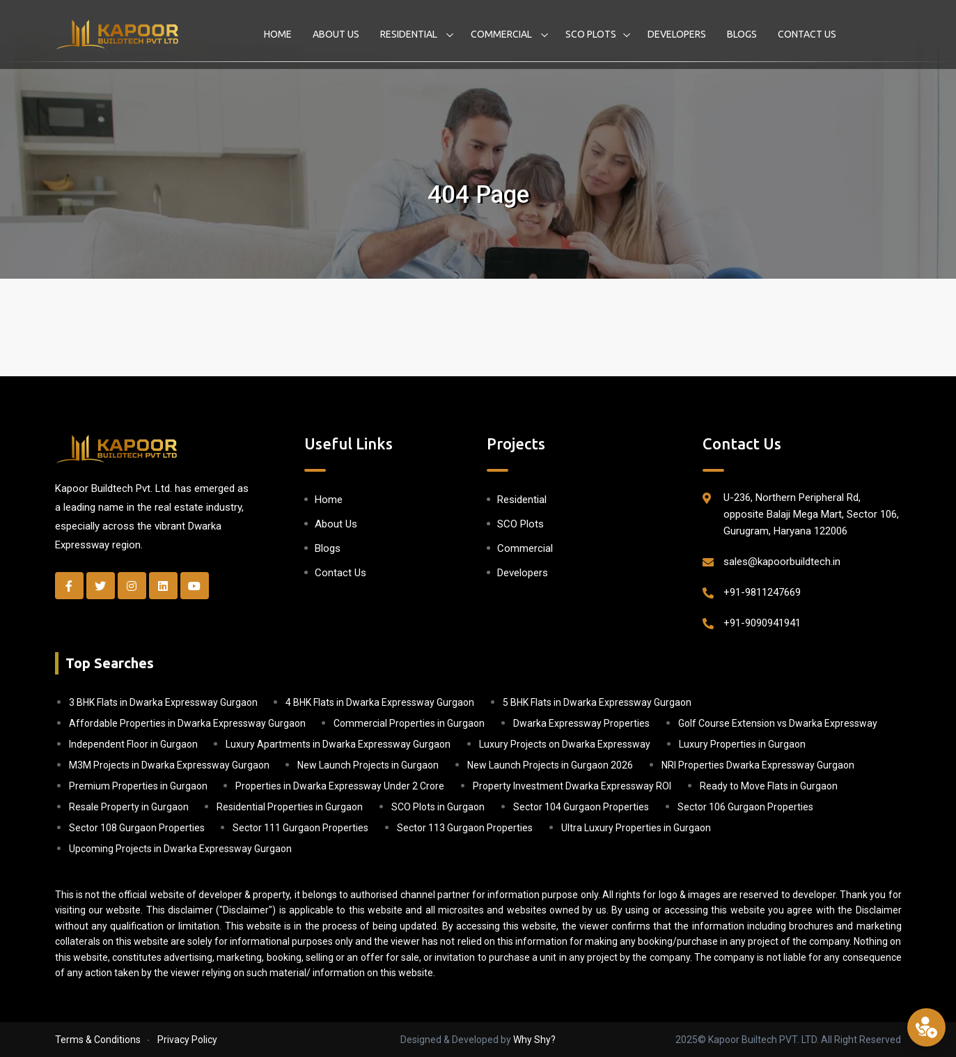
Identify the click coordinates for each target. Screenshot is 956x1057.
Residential (409, 34)
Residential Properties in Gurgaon (290, 806)
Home (278, 34)
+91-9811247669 (762, 592)
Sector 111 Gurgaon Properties (300, 827)
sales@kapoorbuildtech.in (781, 561)
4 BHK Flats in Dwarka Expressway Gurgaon (379, 702)
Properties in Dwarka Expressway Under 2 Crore (339, 786)
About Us (336, 34)
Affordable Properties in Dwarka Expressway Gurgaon (187, 723)
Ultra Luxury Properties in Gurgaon (636, 827)
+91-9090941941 (762, 623)
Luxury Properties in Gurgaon (742, 744)
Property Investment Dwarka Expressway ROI (572, 786)
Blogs (742, 34)
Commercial (502, 34)
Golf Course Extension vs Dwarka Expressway (777, 723)
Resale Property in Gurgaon (129, 806)
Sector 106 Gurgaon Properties (745, 806)
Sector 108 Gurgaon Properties (137, 827)
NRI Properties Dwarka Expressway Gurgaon (757, 765)
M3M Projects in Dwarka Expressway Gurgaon (169, 765)
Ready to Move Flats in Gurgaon (769, 786)
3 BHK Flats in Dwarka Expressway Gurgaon (163, 702)
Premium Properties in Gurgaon (138, 786)
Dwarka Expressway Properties (581, 723)
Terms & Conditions (98, 1039)
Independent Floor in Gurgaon (133, 744)
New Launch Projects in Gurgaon (368, 765)
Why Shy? (534, 1039)
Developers (677, 34)
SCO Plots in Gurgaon (438, 806)
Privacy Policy (187, 1039)
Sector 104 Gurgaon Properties (581, 806)
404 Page (478, 194)
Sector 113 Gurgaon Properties (465, 827)
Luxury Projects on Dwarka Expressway (564, 744)
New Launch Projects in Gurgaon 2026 (550, 765)
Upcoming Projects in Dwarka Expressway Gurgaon (180, 848)
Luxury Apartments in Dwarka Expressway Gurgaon (338, 744)
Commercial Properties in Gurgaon (409, 723)
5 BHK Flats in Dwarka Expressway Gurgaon (597, 702)
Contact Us (807, 34)
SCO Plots (590, 34)
